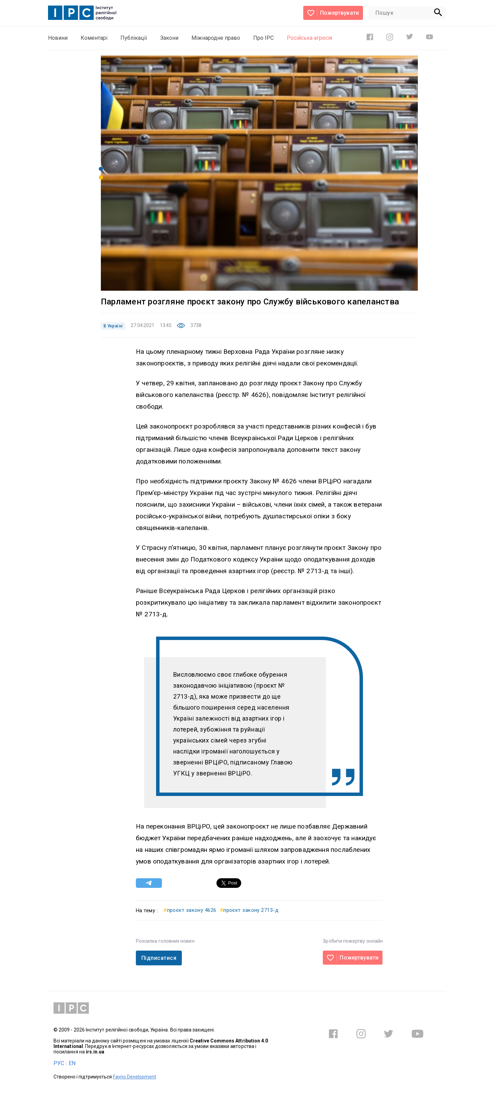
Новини (58, 38)
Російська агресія (309, 38)
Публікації (133, 38)
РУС (59, 1063)
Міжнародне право (215, 38)
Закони (169, 38)
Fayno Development (134, 1076)
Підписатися (158, 958)
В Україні (113, 326)
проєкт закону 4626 (189, 910)
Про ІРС (263, 38)
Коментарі (94, 38)
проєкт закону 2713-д (249, 910)
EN (72, 1063)
